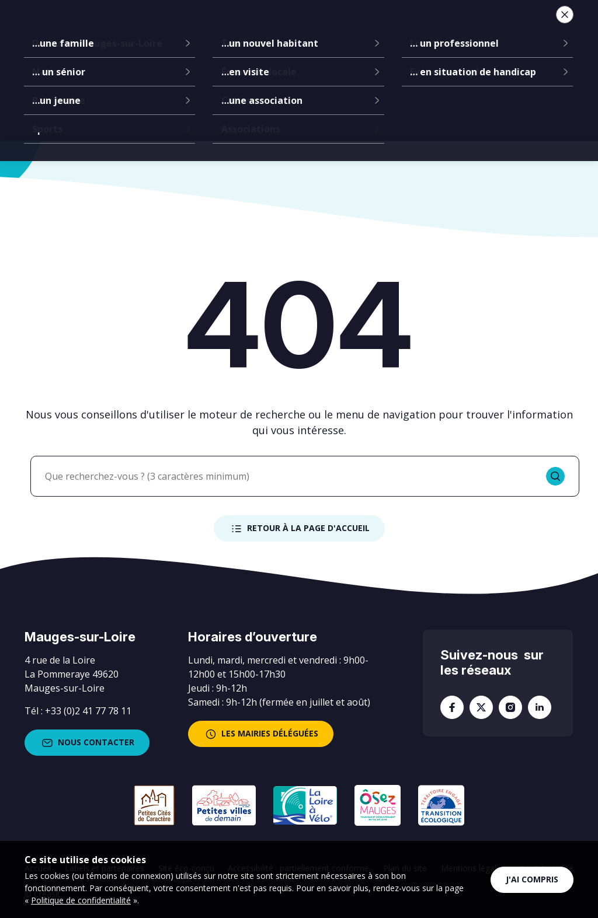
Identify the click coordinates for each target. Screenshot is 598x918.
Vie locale (425, 29)
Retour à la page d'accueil (299, 528)
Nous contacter (87, 743)
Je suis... (487, 29)
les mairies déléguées (260, 734)
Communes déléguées (234, 29)
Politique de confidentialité (81, 900)
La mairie (159, 29)
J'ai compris (532, 879)
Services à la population (340, 29)
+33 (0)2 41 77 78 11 (88, 710)
